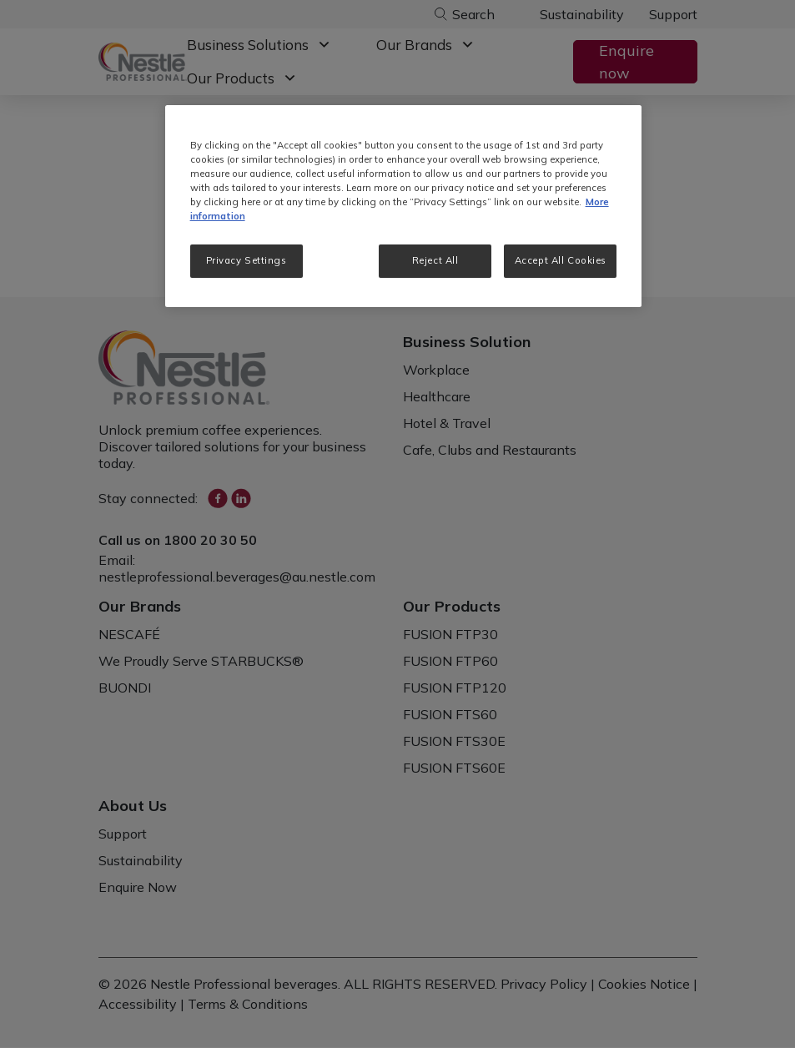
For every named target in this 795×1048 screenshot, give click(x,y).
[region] (403, 206)
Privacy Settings (246, 260)
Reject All (435, 260)
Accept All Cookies (560, 260)
